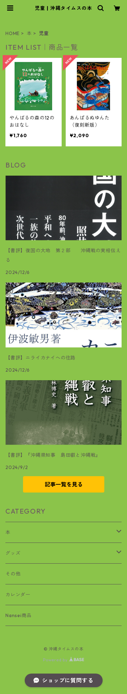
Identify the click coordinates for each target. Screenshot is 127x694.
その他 (12, 574)
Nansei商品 (18, 615)
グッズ (12, 553)
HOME (12, 33)
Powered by (63, 659)
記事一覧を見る (64, 484)
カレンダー (17, 595)
